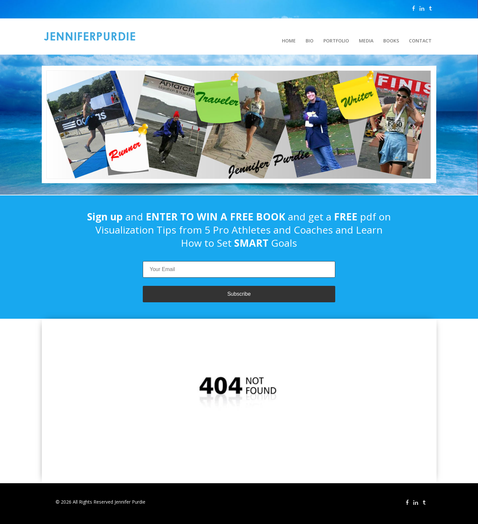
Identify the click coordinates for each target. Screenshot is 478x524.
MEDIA (366, 40)
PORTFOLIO (336, 40)
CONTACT (420, 40)
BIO (310, 40)
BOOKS (391, 40)
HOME (289, 40)
